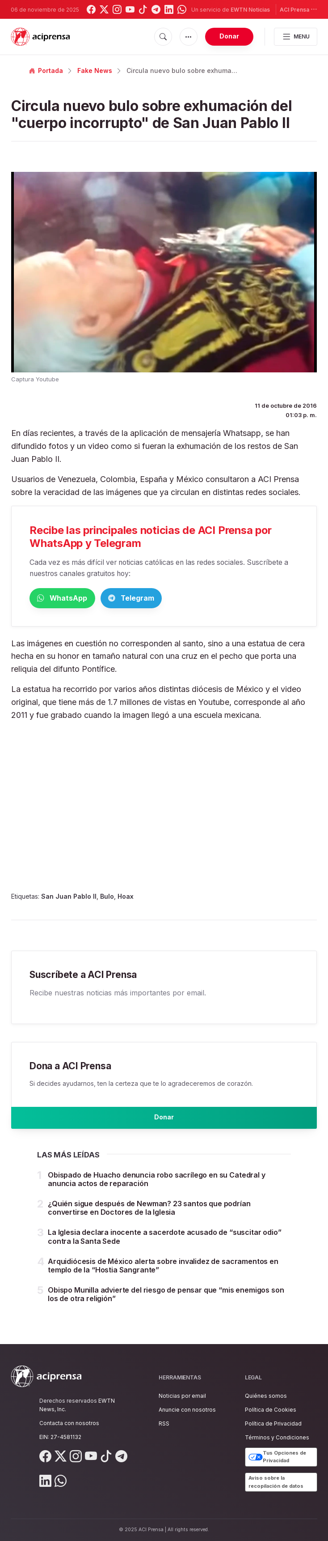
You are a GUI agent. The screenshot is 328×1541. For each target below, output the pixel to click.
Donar (229, 36)
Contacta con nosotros (69, 1423)
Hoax (126, 898)
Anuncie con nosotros (187, 1409)
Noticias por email (182, 1395)
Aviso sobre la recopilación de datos (275, 1482)
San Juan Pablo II (69, 898)
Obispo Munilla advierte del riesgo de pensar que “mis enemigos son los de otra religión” (166, 1302)
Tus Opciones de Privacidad (277, 1457)
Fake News (94, 70)
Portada (46, 70)
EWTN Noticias (250, 9)
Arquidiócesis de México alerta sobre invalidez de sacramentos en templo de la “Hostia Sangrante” (163, 1274)
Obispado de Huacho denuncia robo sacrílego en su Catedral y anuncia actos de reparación (156, 1187)
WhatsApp (76, 598)
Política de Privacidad (273, 1424)
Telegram (172, 598)
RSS (164, 1424)
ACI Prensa (298, 9)
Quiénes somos (266, 1395)
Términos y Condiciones (277, 1437)
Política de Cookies (270, 1409)
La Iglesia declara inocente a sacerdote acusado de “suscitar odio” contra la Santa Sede (164, 1245)
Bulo (107, 898)
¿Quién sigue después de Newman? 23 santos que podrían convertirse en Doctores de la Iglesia (149, 1216)
